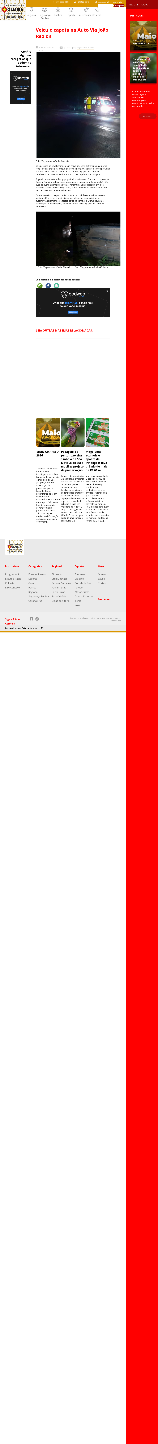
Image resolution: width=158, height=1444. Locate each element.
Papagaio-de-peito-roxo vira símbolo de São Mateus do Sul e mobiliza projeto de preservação (72, 461)
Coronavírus (35, 600)
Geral (98, 15)
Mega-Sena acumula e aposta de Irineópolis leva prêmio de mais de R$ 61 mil (96, 461)
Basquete (80, 574)
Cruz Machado (60, 578)
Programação (12, 574)
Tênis (78, 600)
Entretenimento (86, 15)
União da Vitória (60, 600)
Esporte (71, 15)
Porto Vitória (59, 596)
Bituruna (56, 574)
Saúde (101, 578)
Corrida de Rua (83, 583)
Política (58, 15)
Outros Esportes (84, 596)
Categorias (35, 566)
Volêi (77, 605)
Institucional (12, 566)
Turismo (102, 583)
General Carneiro (61, 583)
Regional (31, 15)
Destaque (70, 47)
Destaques (104, 599)
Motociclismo (82, 592)
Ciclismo (79, 578)
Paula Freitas (59, 587)
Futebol (79, 587)
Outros (102, 574)
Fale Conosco (12, 587)
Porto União (58, 592)
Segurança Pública (45, 16)
